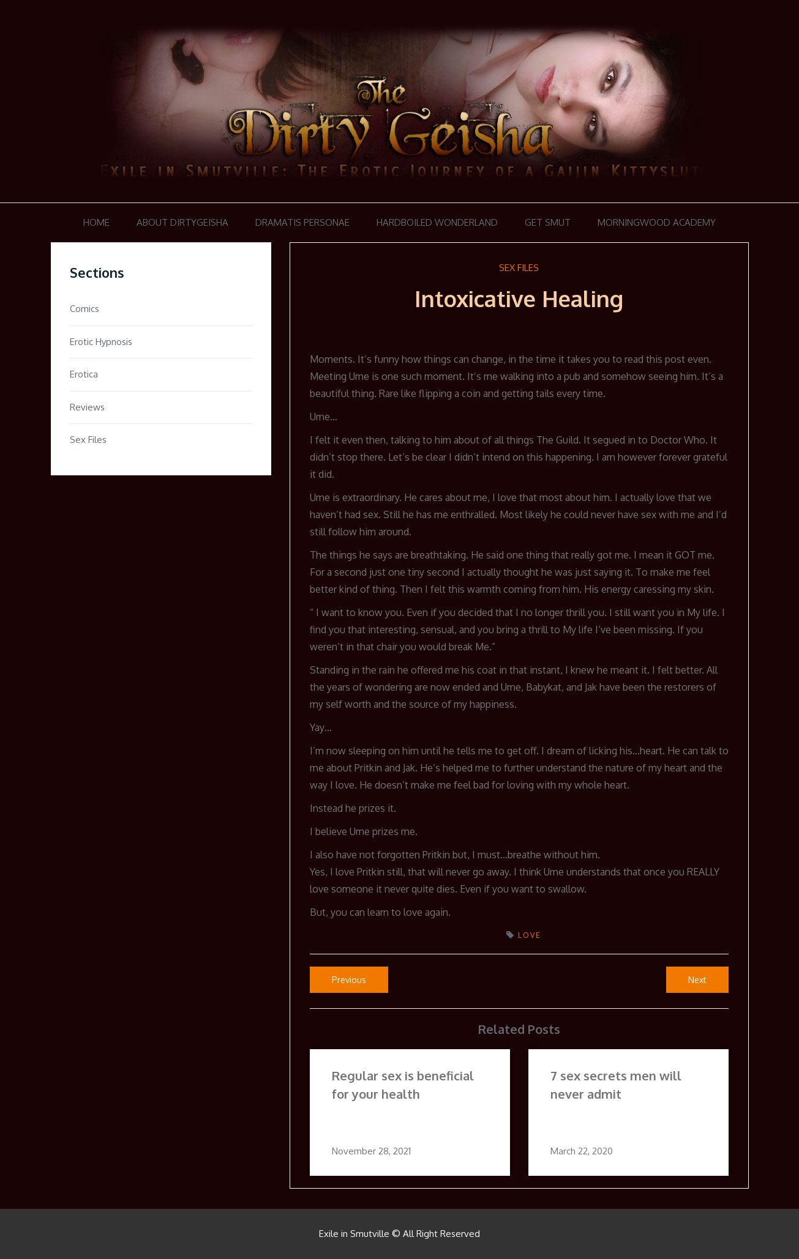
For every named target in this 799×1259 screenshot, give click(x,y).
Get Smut (548, 222)
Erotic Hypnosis (101, 341)
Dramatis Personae (302, 222)
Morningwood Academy (657, 222)
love (529, 935)
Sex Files (519, 267)
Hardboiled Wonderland (437, 222)
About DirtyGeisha (182, 222)
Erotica (84, 374)
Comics (84, 308)
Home (96, 222)
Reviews (87, 407)
